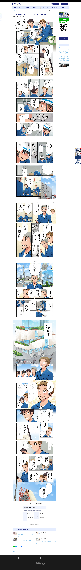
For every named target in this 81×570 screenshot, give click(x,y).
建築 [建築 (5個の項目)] (67, 56)
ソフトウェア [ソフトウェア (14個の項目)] (63, 53)
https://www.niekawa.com (32, 520)
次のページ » (53, 551)
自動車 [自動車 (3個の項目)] (61, 60)
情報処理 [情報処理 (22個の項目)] (62, 58)
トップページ (14, 10)
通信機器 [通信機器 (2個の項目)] (67, 60)
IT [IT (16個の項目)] (59, 48)
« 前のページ (15, 551)
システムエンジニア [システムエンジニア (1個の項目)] (65, 51)
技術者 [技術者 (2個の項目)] (66, 58)
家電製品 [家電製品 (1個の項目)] (64, 56)
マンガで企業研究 (21, 10)
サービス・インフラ (28, 10)
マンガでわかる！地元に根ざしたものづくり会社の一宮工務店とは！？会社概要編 (46, 541)
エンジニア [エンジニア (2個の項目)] (64, 49)
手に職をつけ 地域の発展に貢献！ (24, 540)
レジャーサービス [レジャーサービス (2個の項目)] (64, 54)
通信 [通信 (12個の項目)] (63, 60)
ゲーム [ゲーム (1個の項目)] (67, 49)
